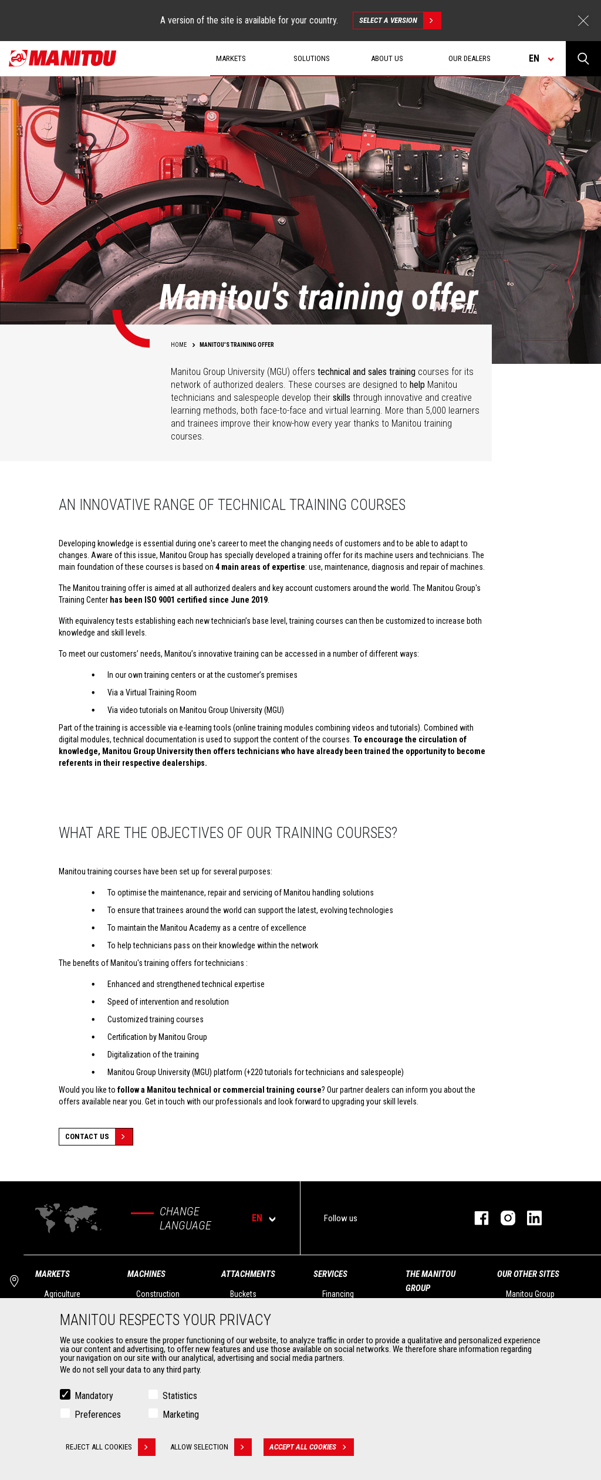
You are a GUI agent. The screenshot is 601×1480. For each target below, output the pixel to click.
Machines (146, 1274)
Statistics (180, 1395)
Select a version (400, 20)
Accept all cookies (311, 1447)
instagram (502, 1218)
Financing (338, 1294)
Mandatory (94, 1395)
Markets (52, 1274)
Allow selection (211, 1447)
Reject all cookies (111, 1447)
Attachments (248, 1274)
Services (330, 1274)
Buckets (243, 1294)
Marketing (181, 1414)
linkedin (528, 1218)
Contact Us (99, 1136)
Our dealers (469, 58)
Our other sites (528, 1274)
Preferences (98, 1414)
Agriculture (62, 1294)
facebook (475, 1218)
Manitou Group (530, 1294)
